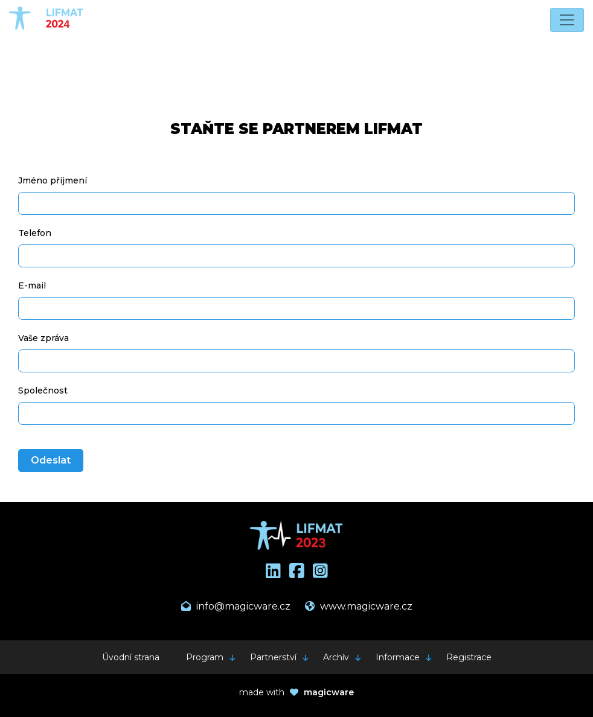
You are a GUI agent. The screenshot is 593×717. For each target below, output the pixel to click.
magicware (329, 692)
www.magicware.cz (358, 606)
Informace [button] (398, 657)
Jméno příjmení (52, 180)
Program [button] (204, 657)
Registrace (469, 657)
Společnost (43, 390)
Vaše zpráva (43, 338)
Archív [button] (336, 657)
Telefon (34, 233)
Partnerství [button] (273, 657)
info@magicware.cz (235, 606)
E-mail (32, 285)
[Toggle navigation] (567, 20)
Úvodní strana (130, 657)
